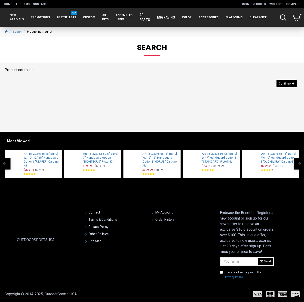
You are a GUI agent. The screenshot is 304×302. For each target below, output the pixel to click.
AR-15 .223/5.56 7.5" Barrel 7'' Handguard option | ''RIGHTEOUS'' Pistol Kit (100, 157)
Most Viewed (18, 141)
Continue (285, 83)
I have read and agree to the (240, 275)
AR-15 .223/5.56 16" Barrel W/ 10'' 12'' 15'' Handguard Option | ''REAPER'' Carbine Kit (41, 159)
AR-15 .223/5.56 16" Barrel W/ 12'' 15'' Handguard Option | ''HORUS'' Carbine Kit (159, 159)
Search (17, 31)
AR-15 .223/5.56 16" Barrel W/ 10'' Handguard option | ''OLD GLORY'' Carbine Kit (278, 157)
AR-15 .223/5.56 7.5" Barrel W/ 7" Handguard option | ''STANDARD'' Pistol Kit (219, 157)
